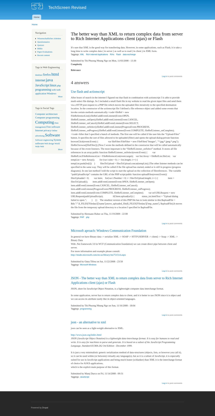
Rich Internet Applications (97, 54)
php (59, 85)
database (38, 75)
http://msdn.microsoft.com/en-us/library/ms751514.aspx (98, 255)
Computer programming (47, 117)
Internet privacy (43, 130)
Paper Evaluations (44, 52)
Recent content (43, 55)
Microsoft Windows (88, 265)
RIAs (112, 54)
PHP (82, 217)
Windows (51, 93)
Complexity (76, 64)
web (54, 89)
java (49, 80)
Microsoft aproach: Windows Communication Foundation (108, 230)
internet (40, 80)
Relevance (76, 70)
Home (37, 17)
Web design (49, 143)
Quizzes (40, 45)
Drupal (45, 408)
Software (52, 135)
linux (53, 85)
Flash (118, 54)
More (60, 96)
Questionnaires (43, 42)
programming (43, 89)
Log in (164, 76)
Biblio (39, 48)
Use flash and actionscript (88, 91)
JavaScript (42, 85)
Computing (44, 122)
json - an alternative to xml (88, 322)
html (55, 74)
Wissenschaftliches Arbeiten (49, 38)
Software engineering (44, 140)
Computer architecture (46, 114)
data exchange (129, 54)
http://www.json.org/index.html (86, 335)
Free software (53, 126)
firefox (47, 74)
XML (82, 54)
